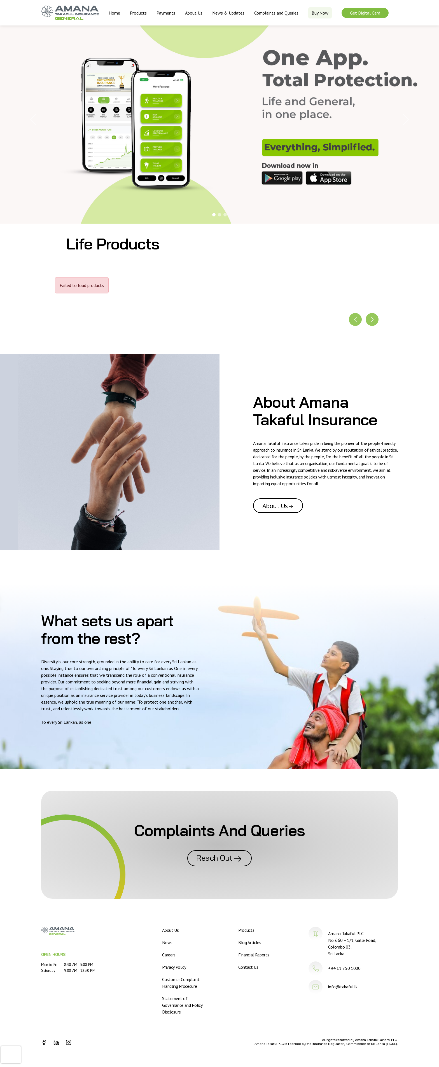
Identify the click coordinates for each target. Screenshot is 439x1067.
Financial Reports (253, 955)
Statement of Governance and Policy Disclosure (182, 1005)
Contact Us (248, 967)
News (167, 942)
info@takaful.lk (342, 986)
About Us (193, 13)
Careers (169, 955)
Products (138, 13)
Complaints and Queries (276, 13)
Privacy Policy (174, 967)
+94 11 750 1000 (344, 968)
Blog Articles (249, 942)
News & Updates (228, 13)
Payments (166, 13)
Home (114, 13)
